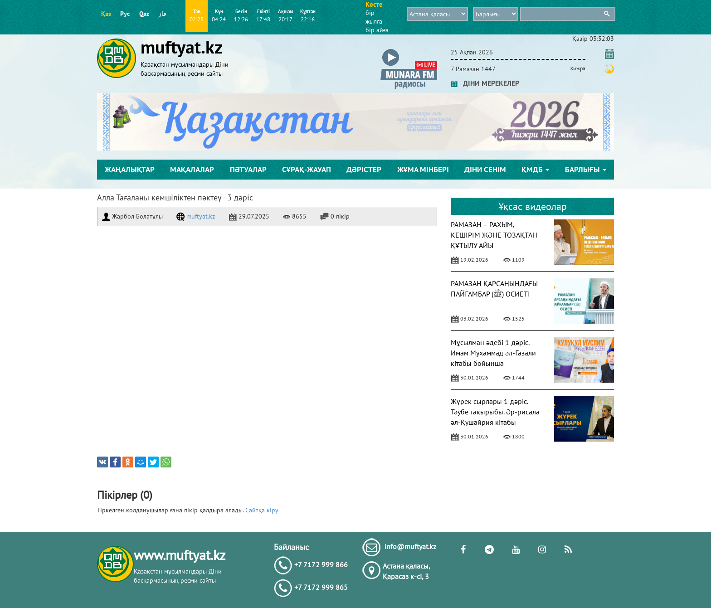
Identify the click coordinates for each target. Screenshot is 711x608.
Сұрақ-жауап (306, 170)
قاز (162, 14)
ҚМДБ (535, 170)
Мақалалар (192, 170)
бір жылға (373, 17)
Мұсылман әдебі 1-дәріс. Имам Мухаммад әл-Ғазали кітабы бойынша (493, 353)
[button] (408, 50)
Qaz (144, 14)
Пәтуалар (248, 170)
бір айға (377, 30)
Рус (125, 14)
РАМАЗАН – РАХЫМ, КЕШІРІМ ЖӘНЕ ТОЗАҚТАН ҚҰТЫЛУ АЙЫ (494, 235)
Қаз (106, 14)
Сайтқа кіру (261, 510)
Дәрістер (363, 170)
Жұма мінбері (423, 170)
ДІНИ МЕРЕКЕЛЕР (485, 83)
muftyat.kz (195, 216)
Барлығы (585, 170)
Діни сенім (485, 170)
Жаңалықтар (130, 170)
